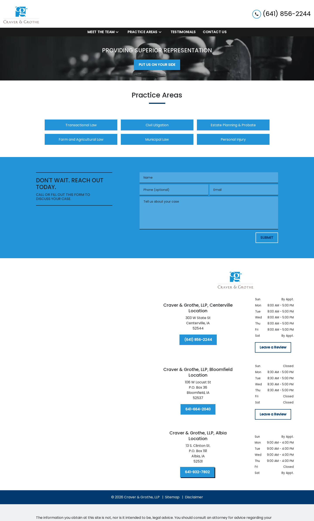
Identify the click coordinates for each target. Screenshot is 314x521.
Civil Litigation (157, 125)
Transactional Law (81, 125)
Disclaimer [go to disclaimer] (194, 497)
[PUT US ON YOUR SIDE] (157, 65)
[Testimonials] (183, 32)
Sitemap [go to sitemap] (172, 497)
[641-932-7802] (197, 472)
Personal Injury (233, 139)
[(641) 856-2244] (198, 340)
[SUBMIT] (267, 237)
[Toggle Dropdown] (118, 32)
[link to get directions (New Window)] (198, 324)
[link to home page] (21, 13)
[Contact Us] (214, 32)
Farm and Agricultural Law (81, 139)
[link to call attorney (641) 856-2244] (281, 14)
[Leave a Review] (273, 347)
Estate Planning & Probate (233, 125)
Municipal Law (157, 139)
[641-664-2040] (198, 409)
